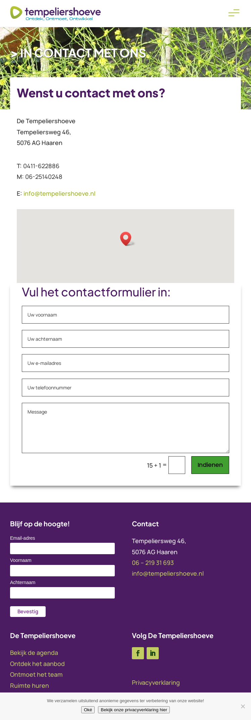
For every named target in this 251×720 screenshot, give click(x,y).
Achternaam (22, 582)
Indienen (210, 465)
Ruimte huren (29, 685)
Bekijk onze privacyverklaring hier (134, 709)
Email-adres (22, 538)
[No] (242, 706)
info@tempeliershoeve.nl (168, 573)
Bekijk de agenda (34, 653)
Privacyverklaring (156, 682)
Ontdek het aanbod (37, 664)
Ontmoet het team (36, 674)
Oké (88, 709)
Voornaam (21, 560)
